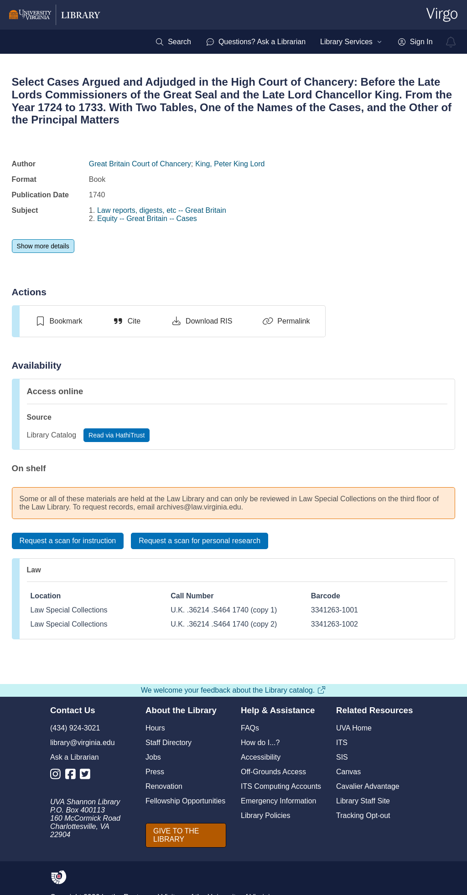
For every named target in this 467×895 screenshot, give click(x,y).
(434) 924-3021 (75, 728)
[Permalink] (285, 321)
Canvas (348, 772)
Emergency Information (278, 801)
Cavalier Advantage (368, 786)
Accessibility (260, 757)
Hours (155, 728)
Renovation (163, 786)
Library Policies (265, 815)
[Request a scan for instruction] (68, 541)
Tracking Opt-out (363, 815)
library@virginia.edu (82, 742)
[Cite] (126, 321)
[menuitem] (173, 42)
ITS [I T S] (342, 742)
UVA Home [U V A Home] (354, 728)
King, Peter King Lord (230, 164)
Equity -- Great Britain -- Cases (147, 218)
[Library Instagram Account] (57, 776)
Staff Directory (168, 742)
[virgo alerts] (451, 42)
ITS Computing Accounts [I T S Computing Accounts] (281, 786)
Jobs (153, 757)
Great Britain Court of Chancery (140, 164)
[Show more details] (43, 246)
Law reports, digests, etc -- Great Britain (161, 210)
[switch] (58, 321)
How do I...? (260, 742)
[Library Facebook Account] (72, 776)
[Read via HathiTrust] (116, 435)
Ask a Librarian (74, 757)
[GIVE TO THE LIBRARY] (185, 835)
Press (154, 772)
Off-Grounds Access (273, 772)
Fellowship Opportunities (185, 801)
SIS (342, 757)
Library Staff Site (363, 801)
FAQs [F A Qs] (250, 728)
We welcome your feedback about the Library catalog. (233, 690)
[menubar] (294, 42)
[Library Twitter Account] (87, 776)
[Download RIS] (201, 321)
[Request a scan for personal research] (199, 541)
